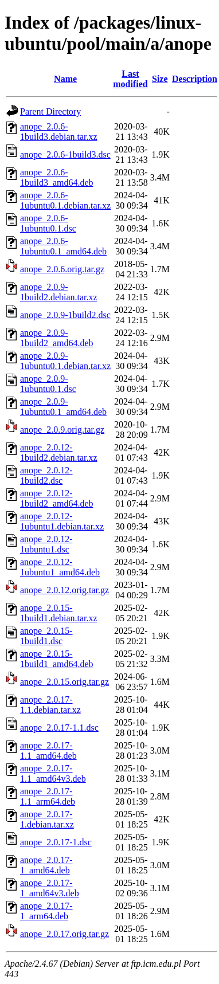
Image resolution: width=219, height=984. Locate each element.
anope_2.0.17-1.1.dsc (59, 727)
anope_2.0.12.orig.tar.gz (64, 590)
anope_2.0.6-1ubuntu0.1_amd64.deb (63, 246)
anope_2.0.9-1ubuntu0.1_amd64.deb (63, 407)
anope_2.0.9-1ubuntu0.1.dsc (48, 384)
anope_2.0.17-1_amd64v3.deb (49, 888)
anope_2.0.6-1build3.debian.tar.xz (58, 131)
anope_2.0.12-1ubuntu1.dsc (46, 544)
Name (65, 79)
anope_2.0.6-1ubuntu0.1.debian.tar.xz (65, 200)
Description (194, 79)
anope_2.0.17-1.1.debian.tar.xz (50, 705)
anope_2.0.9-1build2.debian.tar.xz (58, 292)
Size (160, 79)
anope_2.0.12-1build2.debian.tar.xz (58, 452)
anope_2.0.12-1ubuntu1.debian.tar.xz (62, 521)
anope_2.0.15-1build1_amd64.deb (56, 659)
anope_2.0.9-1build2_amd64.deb (56, 338)
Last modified (130, 79)
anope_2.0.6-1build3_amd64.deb (56, 177)
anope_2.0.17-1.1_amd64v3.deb (53, 773)
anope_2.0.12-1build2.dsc (46, 475)
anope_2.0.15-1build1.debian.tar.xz (58, 613)
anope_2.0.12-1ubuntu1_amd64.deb (60, 567)
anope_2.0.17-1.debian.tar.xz (47, 819)
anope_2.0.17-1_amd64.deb (46, 865)
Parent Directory (50, 111)
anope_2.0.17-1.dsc (56, 842)
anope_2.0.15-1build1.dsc (46, 636)
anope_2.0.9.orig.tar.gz (62, 429)
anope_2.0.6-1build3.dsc (65, 154)
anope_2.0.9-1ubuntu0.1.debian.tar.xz (65, 361)
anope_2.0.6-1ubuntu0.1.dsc (48, 223)
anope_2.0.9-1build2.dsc (65, 315)
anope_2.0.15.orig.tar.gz (64, 682)
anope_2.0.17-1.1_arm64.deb (47, 796)
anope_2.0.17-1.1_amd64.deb (48, 750)
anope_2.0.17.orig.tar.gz (64, 934)
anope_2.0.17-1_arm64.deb (46, 911)
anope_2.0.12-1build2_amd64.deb (56, 498)
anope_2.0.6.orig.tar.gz (62, 269)
